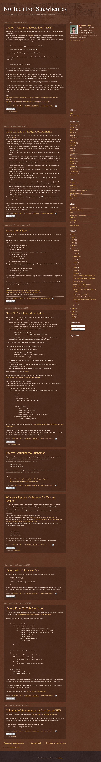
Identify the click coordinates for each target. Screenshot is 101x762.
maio (75, 265)
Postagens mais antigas (56, 743)
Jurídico (72, 145)
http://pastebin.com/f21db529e (36, 691)
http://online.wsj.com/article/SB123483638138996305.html (23, 292)
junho (75, 262)
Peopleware (73, 220)
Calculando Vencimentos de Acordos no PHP (33, 710)
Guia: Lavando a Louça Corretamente (29, 131)
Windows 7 (16, 550)
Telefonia (72, 166)
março (75, 270)
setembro (76, 256)
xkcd (71, 198)
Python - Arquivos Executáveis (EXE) (29, 27)
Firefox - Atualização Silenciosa (25, 452)
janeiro (75, 305)
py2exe (31, 35)
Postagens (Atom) (14, 747)
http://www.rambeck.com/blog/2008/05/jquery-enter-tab (34, 614)
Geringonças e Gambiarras (78, 215)
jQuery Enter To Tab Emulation (25, 608)
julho (75, 259)
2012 (73, 243)
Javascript (73, 143)
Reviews (72, 158)
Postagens (75, 326)
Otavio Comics (74, 188)
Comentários (75, 329)
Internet (72, 140)
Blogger (60, 758)
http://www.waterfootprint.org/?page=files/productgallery (23, 290)
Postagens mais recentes (14, 743)
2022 (73, 234)
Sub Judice (73, 223)
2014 (73, 237)
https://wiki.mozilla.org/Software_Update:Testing (23, 481)
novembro (76, 250)
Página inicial (35, 743)
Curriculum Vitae (75, 116)
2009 (73, 308)
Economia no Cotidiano (76, 210)
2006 (73, 317)
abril (74, 267)
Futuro (72, 132)
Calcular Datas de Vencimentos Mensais (44, 714)
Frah (71, 212)
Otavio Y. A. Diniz (86, 25)
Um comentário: (45, 298)
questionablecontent (76, 193)
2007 (73, 314)
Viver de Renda (74, 225)
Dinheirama (73, 207)
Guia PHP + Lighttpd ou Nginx (25, 313)
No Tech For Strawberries (35, 8)
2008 (73, 311)
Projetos (72, 153)
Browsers (72, 130)
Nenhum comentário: (47, 106)
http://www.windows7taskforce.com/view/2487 (44, 517)
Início (71, 113)
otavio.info (73, 185)
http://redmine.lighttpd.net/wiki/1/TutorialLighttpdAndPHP (23, 377)
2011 (73, 245)
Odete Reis (73, 217)
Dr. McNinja (73, 196)
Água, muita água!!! (18, 230)
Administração (74, 125)
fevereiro (76, 273)
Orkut (71, 148)
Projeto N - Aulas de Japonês (78, 190)
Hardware (73, 137)
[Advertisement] (35, 120)
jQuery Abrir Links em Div (22, 570)
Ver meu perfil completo (77, 40)
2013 (73, 240)
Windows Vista (74, 171)
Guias (15, 219)
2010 (73, 248)
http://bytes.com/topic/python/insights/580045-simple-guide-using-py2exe (28, 101)
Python (15, 111)
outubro (75, 253)
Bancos (72, 127)
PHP (19, 444)
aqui (14, 137)
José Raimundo (74, 183)
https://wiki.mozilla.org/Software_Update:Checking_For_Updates (29, 479)
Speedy (72, 163)
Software (72, 161)
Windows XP (73, 174)
